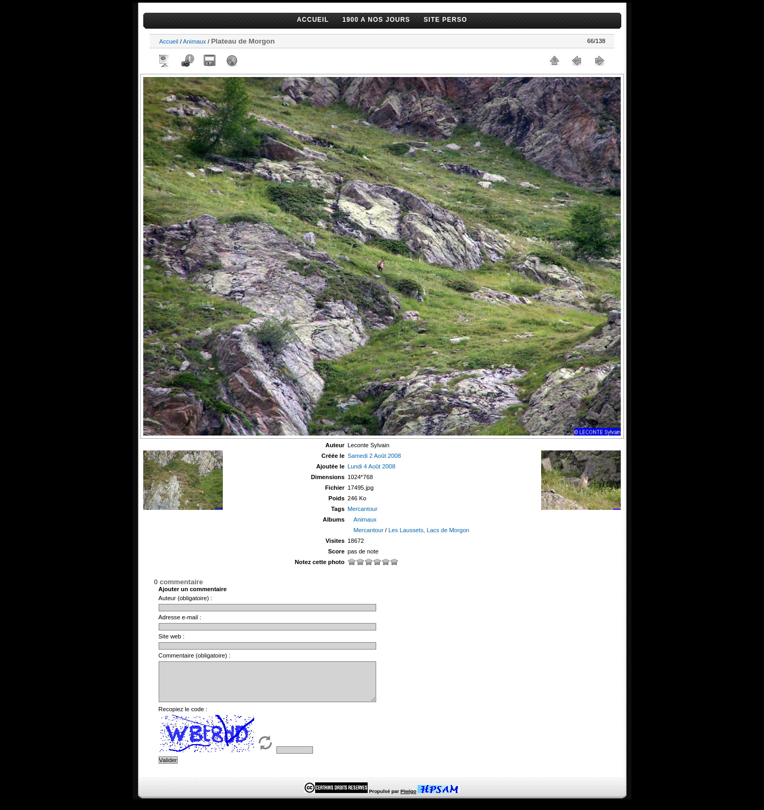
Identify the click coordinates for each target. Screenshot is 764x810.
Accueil (168, 41)
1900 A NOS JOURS (376, 19)
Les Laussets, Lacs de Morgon (428, 530)
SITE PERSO (445, 19)
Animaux (194, 41)
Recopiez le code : (183, 717)
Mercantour (363, 509)
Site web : (172, 636)
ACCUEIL (312, 19)
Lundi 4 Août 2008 (371, 466)
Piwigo (408, 799)
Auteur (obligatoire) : (185, 598)
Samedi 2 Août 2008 (374, 456)
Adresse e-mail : (180, 617)
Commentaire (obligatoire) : (195, 655)
